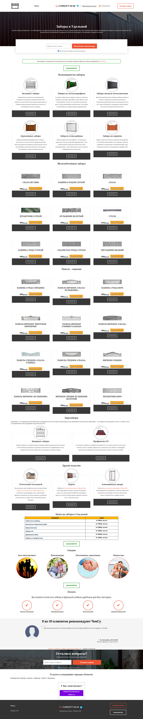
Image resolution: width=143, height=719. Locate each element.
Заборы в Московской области (71, 649)
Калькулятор (104, 6)
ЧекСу (12, 706)
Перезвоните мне (89, 6)
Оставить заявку (125, 6)
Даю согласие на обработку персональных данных (72, 51)
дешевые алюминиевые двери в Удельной (114, 488)
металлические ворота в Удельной (74, 488)
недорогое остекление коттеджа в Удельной (30, 490)
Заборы (57, 649)
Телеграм (103, 61)
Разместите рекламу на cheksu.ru (71, 693)
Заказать (30, 114)
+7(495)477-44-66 (66, 5)
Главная (50, 649)
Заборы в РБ (14, 711)
